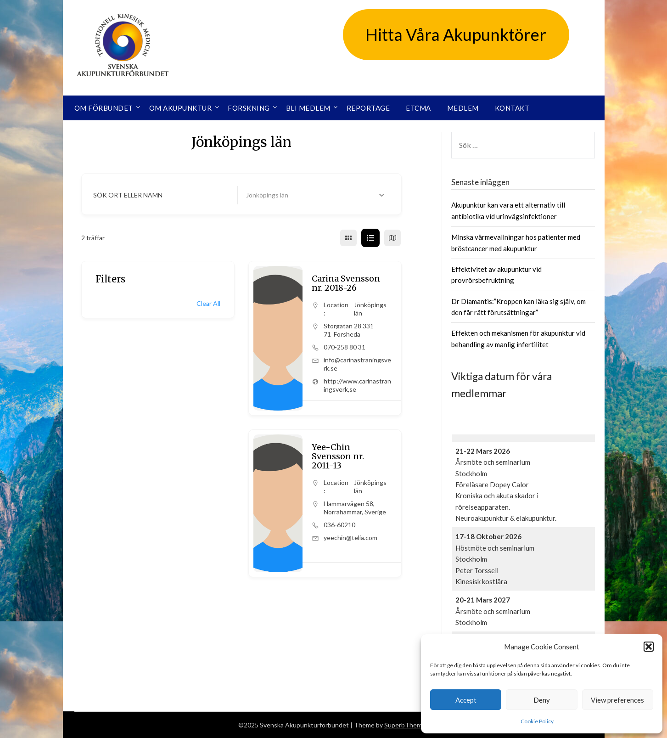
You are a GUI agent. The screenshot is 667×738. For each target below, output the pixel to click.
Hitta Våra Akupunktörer (455, 34)
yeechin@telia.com (350, 537)
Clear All (208, 303)
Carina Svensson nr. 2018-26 (346, 283)
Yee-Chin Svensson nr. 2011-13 (338, 456)
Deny (541, 700)
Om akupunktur (180, 108)
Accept (465, 700)
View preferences (617, 700)
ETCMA (418, 108)
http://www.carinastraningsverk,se (357, 385)
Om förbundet (103, 108)
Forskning (249, 108)
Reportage (368, 108)
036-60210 (339, 525)
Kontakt (512, 108)
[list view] (370, 238)
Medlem (463, 108)
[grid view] (348, 238)
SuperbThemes (406, 725)
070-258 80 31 (344, 347)
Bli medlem (308, 108)
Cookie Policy (537, 721)
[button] (648, 646)
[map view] (392, 238)
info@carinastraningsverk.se (357, 364)
